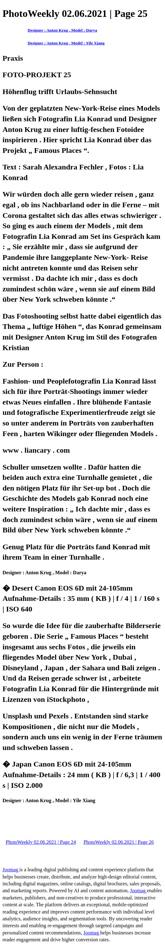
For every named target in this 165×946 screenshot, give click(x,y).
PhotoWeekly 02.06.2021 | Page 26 (118, 842)
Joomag (11, 869)
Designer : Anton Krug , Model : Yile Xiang (66, 43)
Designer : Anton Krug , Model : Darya (62, 30)
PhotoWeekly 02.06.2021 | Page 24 (41, 842)
